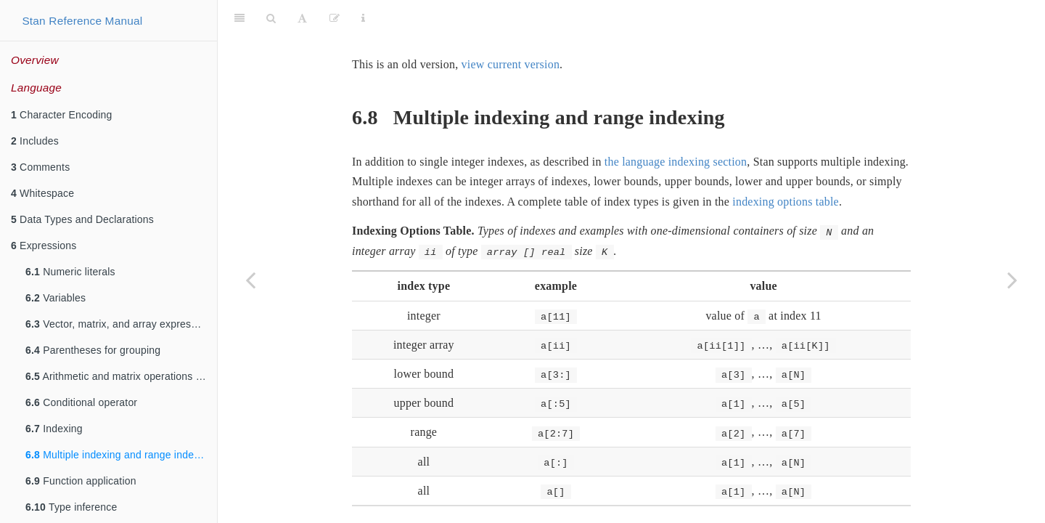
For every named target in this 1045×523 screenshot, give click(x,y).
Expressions (44, 245)
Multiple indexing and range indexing (119, 455)
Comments (40, 167)
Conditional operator (81, 402)
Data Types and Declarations (82, 219)
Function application (80, 481)
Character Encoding (61, 115)
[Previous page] (250, 279)
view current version (511, 28)
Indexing (54, 428)
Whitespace (42, 193)
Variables (55, 298)
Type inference (71, 507)
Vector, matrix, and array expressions (120, 324)
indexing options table (785, 165)
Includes (35, 141)
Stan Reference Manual (82, 21)
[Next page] (1012, 279)
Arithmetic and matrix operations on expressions (121, 376)
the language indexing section (676, 125)
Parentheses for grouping (92, 350)
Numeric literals (70, 271)
